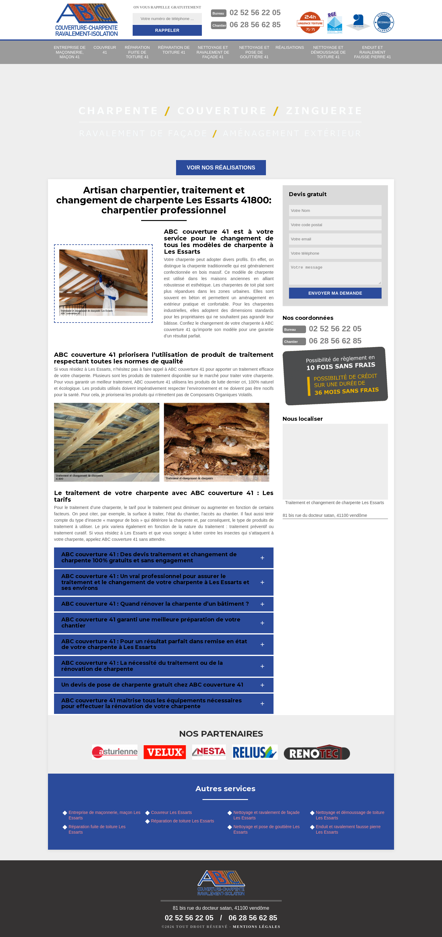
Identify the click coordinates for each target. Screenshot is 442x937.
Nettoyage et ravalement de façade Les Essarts (266, 815)
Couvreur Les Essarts (171, 812)
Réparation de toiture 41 (174, 50)
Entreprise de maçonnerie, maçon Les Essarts (105, 815)
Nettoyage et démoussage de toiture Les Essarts (350, 815)
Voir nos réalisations (221, 168)
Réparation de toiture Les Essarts (182, 820)
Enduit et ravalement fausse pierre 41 (372, 52)
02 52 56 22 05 (256, 12)
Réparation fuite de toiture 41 (137, 52)
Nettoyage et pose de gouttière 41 (254, 52)
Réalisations (290, 47)
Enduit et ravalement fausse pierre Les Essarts (348, 829)
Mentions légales (256, 927)
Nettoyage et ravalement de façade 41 (213, 52)
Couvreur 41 (104, 50)
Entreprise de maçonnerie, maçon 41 (70, 52)
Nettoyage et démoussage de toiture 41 (328, 52)
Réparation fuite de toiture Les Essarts (97, 829)
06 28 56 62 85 (256, 24)
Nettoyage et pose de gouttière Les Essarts (266, 829)
